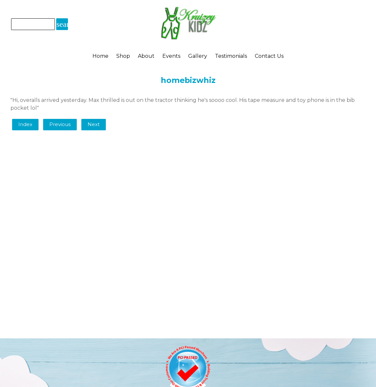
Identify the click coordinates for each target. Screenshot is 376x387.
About (146, 56)
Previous (60, 124)
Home (100, 56)
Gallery (197, 56)
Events (171, 56)
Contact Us (269, 56)
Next (94, 124)
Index (25, 124)
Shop (123, 56)
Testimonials (231, 56)
